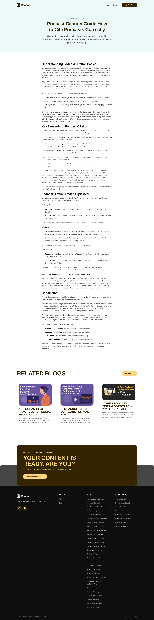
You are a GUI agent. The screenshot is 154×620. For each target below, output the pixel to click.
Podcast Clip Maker (93, 515)
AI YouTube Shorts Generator (96, 577)
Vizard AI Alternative (121, 526)
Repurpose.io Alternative (123, 518)
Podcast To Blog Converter (96, 542)
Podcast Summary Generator (96, 538)
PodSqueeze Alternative (123, 515)
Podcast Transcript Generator (96, 546)
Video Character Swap (94, 603)
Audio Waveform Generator (96, 499)
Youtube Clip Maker (93, 569)
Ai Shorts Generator (93, 573)
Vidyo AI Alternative (121, 522)
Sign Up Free (129, 5)
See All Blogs (129, 373)
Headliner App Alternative (123, 503)
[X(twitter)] (19, 508)
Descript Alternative (121, 499)
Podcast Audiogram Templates (97, 518)
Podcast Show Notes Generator (97, 530)
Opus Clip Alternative (121, 511)
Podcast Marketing (93, 592)
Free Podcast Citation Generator (97, 507)
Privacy (126, 616)
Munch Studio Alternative (123, 507)
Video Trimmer (91, 562)
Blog (107, 5)
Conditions (134, 616)
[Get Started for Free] (35, 476)
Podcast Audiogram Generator (97, 511)
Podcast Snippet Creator (95, 526)
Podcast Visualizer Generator (96, 558)
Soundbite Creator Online (95, 566)
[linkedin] (25, 508)
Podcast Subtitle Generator (95, 534)
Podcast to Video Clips (94, 596)
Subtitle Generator (93, 599)
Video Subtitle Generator (95, 607)
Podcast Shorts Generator (95, 522)
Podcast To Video (93, 554)
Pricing (114, 5)
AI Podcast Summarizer (94, 503)
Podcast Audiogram (93, 588)
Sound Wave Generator (94, 550)
